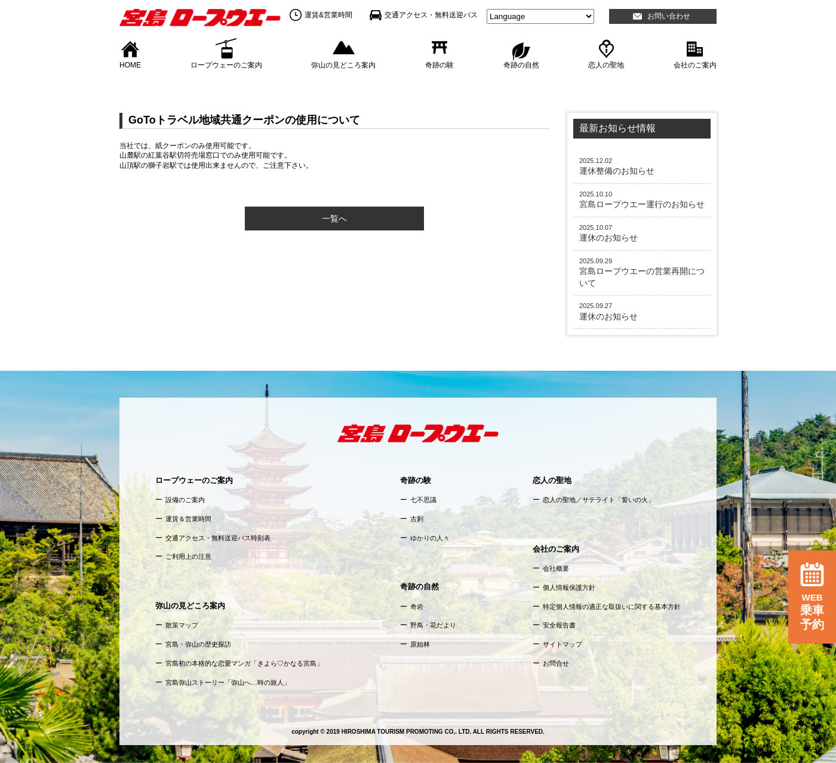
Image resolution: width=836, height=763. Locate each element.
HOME (130, 64)
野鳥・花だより (433, 625)
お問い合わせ (668, 16)
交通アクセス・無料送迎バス (431, 15)
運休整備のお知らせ (642, 166)
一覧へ (334, 218)
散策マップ (181, 625)
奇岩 (416, 606)
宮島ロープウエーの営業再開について (642, 272)
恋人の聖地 (606, 64)
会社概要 (556, 568)
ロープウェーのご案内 (226, 64)
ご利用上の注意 (188, 556)
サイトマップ (562, 644)
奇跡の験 (439, 64)
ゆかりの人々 (430, 538)
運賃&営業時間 (328, 15)
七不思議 (423, 499)
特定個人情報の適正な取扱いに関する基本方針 (612, 606)
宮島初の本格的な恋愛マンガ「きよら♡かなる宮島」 (244, 663)
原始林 (420, 644)
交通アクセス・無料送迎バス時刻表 (218, 538)
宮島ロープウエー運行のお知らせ (642, 199)
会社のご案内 (695, 64)
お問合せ (556, 663)
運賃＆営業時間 (188, 518)
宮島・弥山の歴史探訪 (198, 644)
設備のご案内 (185, 499)
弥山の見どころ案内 (343, 64)
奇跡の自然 (521, 64)
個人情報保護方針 (569, 587)
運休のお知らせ (642, 232)
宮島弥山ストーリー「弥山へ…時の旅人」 (227, 682)
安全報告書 (559, 625)
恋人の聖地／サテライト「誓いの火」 (598, 499)
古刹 (416, 518)
